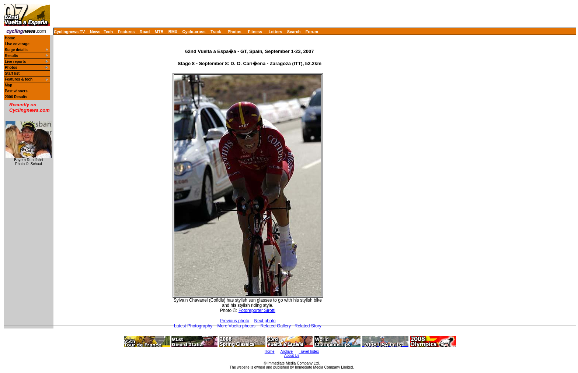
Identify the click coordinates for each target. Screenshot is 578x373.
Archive (287, 351)
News (95, 31)
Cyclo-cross (194, 31)
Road (145, 31)
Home (10, 38)
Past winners (16, 91)
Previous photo (234, 320)
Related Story (308, 325)
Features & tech (18, 79)
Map (8, 85)
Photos (234, 31)
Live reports (15, 62)
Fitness (255, 31)
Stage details (16, 50)
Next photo (265, 320)
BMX (172, 31)
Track (215, 31)
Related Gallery (275, 325)
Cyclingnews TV (69, 31)
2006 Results (16, 97)
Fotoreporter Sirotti (256, 310)
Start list (12, 73)
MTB (159, 31)
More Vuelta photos (236, 325)
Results (11, 56)
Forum (312, 31)
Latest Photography (193, 325)
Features (126, 31)
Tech (108, 31)
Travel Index (309, 351)
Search (294, 31)
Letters (275, 31)
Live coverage (17, 44)
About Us (291, 356)
